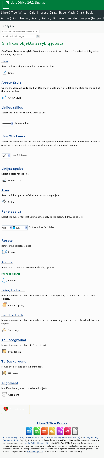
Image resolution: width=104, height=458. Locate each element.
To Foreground (13, 340)
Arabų (36, 18)
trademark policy (35, 451)
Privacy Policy (32, 437)
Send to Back (12, 315)
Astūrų (46, 18)
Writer (23, 12)
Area (5, 190)
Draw (53, 12)
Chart (80, 12)
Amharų (24, 18)
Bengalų (71, 18)
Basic (89, 12)
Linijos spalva (12, 168)
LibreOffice (9, 12)
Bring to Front (13, 290)
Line (4, 61)
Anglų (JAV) (9, 18)
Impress (42, 12)
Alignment (9, 383)
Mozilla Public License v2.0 (36, 443)
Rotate (7, 240)
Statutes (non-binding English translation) (60, 437)
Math (71, 12)
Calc (32, 12)
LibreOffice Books (52, 423)
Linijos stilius (12, 107)
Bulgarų (58, 18)
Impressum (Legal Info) (13, 437)
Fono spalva (11, 211)
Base (62, 12)
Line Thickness (13, 136)
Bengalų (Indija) (89, 18)
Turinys (6, 26)
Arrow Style (11, 82)
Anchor (7, 262)
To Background (13, 361)
